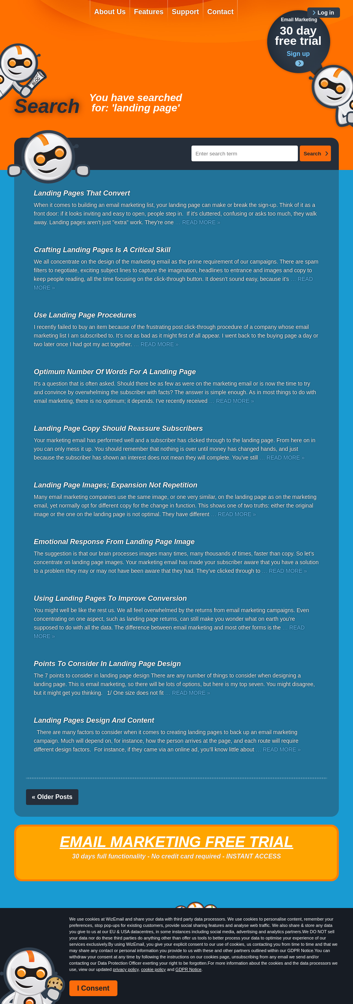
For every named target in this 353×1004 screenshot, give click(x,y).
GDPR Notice (188, 969)
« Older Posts (52, 797)
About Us (110, 12)
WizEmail (46, 18)
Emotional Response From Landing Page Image (114, 542)
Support (185, 12)
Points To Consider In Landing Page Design (107, 664)
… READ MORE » (197, 222)
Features (148, 12)
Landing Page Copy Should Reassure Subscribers (118, 428)
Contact (220, 12)
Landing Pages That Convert (82, 193)
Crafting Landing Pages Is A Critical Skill (102, 250)
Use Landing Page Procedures (85, 315)
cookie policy (153, 969)
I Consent (93, 988)
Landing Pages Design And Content (94, 720)
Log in (326, 12)
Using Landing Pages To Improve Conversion (110, 598)
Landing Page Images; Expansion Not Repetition (115, 485)
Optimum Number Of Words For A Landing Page (115, 372)
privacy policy (126, 969)
